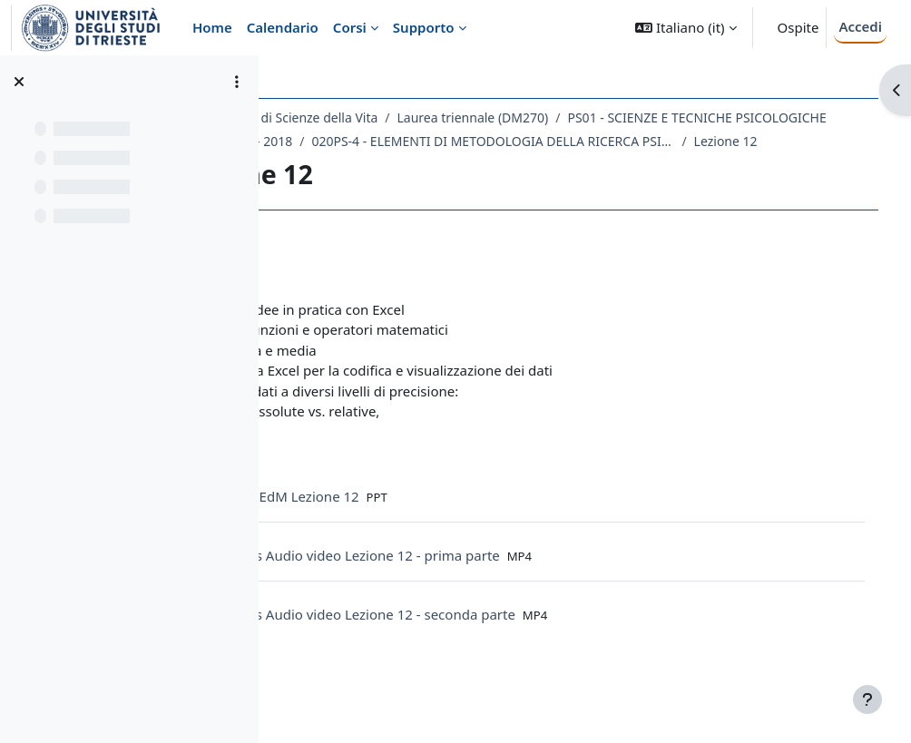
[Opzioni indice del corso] (236, 81)
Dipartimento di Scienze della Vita (394, 117)
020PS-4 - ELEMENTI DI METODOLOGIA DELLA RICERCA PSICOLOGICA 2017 (494, 164)
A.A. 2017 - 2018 (639, 141)
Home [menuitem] (212, 27)
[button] (685, 27)
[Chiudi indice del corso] (19, 81)
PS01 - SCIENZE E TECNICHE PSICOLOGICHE (442, 141)
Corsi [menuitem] (350, 27)
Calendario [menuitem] (282, 27)
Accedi (860, 26)
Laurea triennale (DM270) (588, 117)
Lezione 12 (727, 164)
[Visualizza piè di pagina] (867, 699)
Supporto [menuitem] (424, 27)
